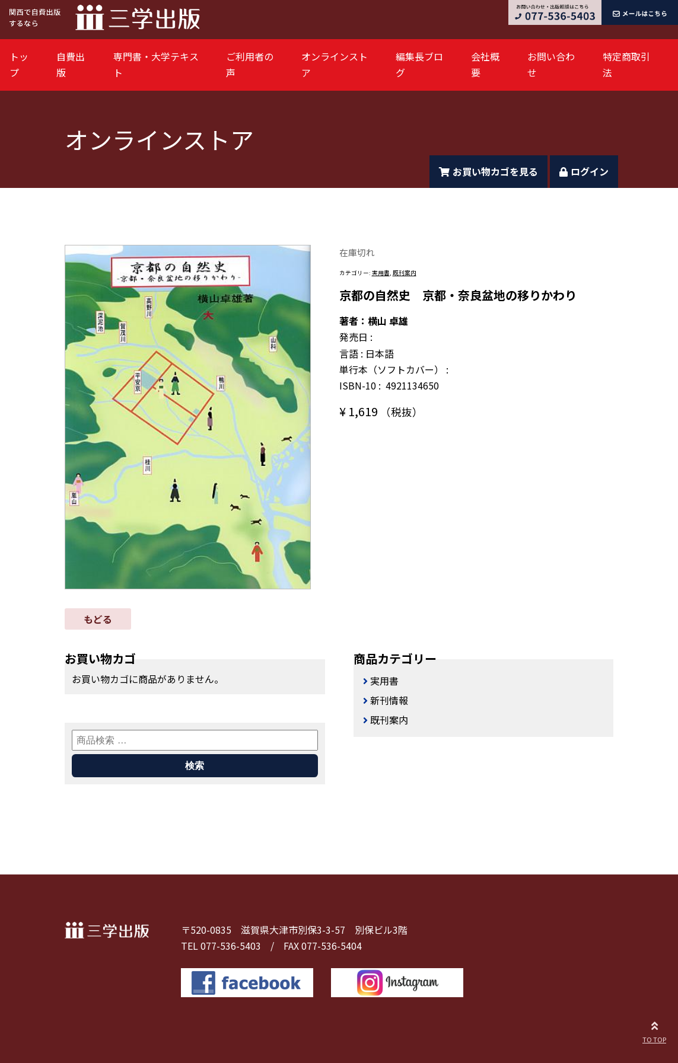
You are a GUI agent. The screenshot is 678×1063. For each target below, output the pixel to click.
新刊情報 (389, 700)
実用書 (381, 273)
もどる (98, 619)
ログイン (584, 171)
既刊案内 (404, 273)
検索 (194, 766)
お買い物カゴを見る (488, 171)
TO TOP (654, 1030)
